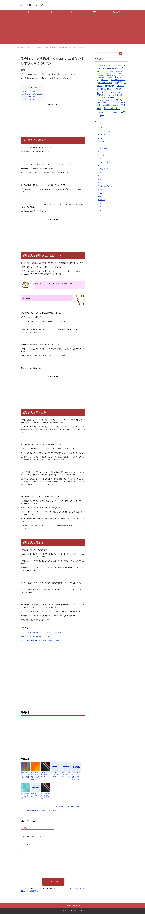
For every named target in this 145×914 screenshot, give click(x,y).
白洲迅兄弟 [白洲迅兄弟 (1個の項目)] (100, 100)
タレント (101, 152)
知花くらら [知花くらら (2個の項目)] (102, 103)
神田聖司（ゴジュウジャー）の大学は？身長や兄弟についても (25, 775)
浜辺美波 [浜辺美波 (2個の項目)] (101, 98)
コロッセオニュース (32, 5)
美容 (99, 207)
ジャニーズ (101, 138)
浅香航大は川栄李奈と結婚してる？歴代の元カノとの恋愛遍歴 (41, 633)
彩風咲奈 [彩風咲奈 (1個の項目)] (110, 78)
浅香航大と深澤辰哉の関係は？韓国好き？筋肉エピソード (40, 641)
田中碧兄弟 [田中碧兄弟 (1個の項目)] (120, 98)
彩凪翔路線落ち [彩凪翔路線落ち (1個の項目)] (101, 78)
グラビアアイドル (104, 131)
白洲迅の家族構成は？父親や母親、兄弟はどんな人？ (41, 810)
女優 (28, 12)
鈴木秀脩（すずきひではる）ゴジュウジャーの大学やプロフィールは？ (35, 775)
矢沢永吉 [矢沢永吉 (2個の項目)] (119, 100)
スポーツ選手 (102, 149)
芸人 (94, 12)
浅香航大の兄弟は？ (29, 99)
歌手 (72, 12)
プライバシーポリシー (73, 905)
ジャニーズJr (102, 142)
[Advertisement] (72, 31)
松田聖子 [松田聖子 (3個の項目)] (109, 86)
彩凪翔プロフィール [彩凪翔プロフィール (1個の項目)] (111, 75)
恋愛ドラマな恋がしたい (106, 186)
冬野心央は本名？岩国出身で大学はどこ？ (45, 774)
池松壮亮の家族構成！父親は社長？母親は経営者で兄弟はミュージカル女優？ (76, 776)
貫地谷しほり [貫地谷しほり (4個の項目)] (112, 108)
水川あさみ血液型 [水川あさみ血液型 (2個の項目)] (115, 95)
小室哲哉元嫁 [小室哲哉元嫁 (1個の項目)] (119, 72)
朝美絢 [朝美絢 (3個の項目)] (118, 83)
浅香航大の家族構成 (29, 92)
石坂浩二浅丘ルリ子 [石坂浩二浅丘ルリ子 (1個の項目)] (114, 103)
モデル (100, 166)
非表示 (34, 88)
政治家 (100, 190)
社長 (99, 203)
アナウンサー (117, 12)
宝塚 (99, 183)
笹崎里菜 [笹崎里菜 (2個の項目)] (106, 106)
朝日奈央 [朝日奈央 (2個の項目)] (104, 80)
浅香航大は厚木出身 (29, 97)
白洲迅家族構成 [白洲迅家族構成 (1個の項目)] (109, 100)
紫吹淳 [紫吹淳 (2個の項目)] (115, 106)
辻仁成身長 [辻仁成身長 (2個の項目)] (112, 113)
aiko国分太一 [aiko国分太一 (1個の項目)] (110, 66)
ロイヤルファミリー (104, 169)
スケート (101, 145)
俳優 (50, 12)
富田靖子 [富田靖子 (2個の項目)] (109, 72)
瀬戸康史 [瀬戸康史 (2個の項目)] (111, 98)
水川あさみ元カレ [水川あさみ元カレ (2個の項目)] (109, 93)
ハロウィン (101, 159)
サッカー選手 (102, 135)
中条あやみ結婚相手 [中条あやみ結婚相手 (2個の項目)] (111, 69)
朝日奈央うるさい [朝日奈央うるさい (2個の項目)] (118, 80)
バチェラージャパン (104, 162)
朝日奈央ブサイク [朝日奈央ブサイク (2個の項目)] (105, 83)
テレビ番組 (101, 155)
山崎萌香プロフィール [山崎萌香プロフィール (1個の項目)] (110, 74)
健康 (99, 176)
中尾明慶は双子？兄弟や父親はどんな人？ (69, 806)
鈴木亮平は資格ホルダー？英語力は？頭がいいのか (25, 795)
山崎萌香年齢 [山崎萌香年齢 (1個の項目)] (101, 75)
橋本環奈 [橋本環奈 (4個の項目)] (106, 89)
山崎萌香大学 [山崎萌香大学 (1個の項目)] (121, 74)
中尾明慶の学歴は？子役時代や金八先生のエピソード (35, 796)
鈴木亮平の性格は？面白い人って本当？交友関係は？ (45, 796)
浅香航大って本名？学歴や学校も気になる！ (35, 637)
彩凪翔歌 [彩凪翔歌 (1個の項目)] (121, 75)
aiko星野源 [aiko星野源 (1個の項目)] (118, 66)
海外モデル (101, 200)
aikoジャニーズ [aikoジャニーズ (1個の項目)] (101, 66)
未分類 (100, 193)
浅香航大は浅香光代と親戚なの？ (33, 94)
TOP (25, 48)
